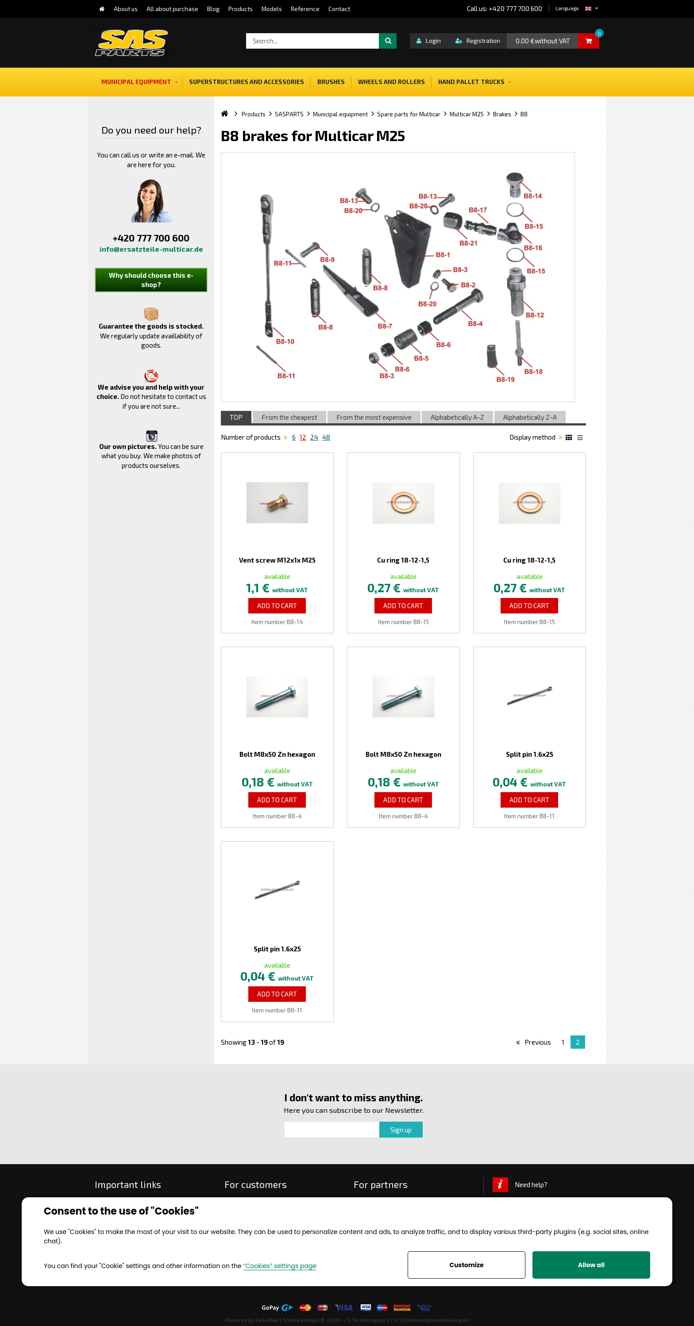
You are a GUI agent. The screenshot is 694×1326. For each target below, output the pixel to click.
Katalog (570, 438)
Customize (466, 1265)
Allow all (591, 1265)
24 (314, 437)
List (581, 438)
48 (326, 437)
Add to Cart (277, 605)
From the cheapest (289, 417)
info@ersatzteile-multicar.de (151, 249)
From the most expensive (374, 417)
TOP (236, 417)
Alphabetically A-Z (457, 417)
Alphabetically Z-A (530, 417)
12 (303, 437)
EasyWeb (266, 1320)
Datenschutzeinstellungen (436, 1320)
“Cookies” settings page (279, 1265)
